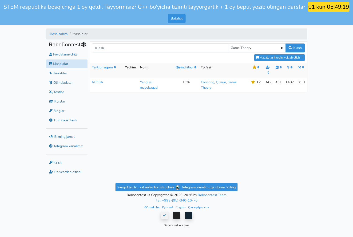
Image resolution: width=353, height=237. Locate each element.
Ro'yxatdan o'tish (64, 172)
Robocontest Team (212, 195)
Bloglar (56, 110)
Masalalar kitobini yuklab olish (278, 57)
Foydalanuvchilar (64, 54)
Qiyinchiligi (185, 67)
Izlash (295, 47)
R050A (97, 82)
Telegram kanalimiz (66, 146)
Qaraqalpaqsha (198, 207)
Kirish (55, 162)
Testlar (56, 92)
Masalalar (58, 63)
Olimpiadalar (61, 82)
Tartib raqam (104, 67)
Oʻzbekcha (152, 207)
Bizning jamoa (62, 136)
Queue (221, 82)
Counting (207, 82)
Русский (168, 207)
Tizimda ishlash (63, 120)
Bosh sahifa (59, 34)
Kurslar (57, 101)
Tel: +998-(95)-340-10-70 (177, 200)
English (181, 207)
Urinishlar (58, 73)
